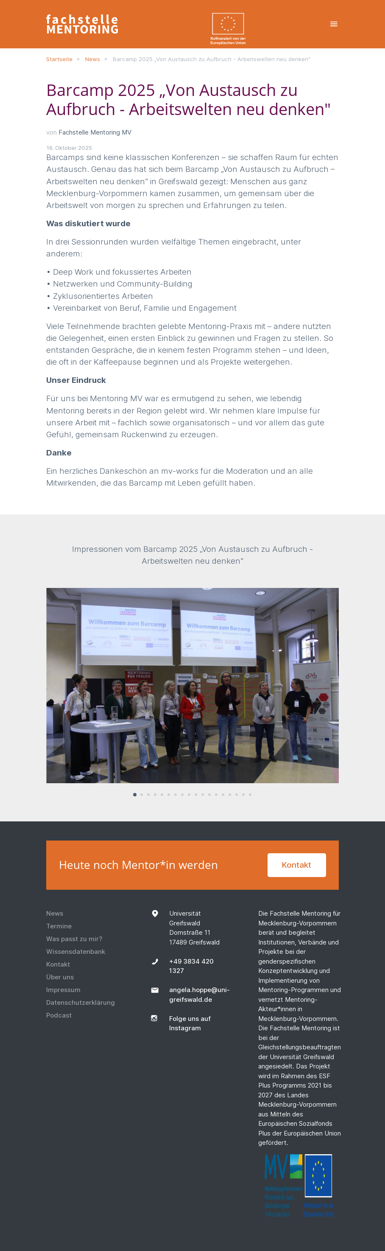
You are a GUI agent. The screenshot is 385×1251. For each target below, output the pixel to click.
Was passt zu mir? (74, 939)
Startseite (59, 59)
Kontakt (296, 865)
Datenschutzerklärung (80, 1002)
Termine (59, 926)
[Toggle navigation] (334, 24)
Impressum (63, 990)
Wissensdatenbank (75, 951)
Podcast (59, 1015)
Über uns (60, 977)
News (92, 59)
